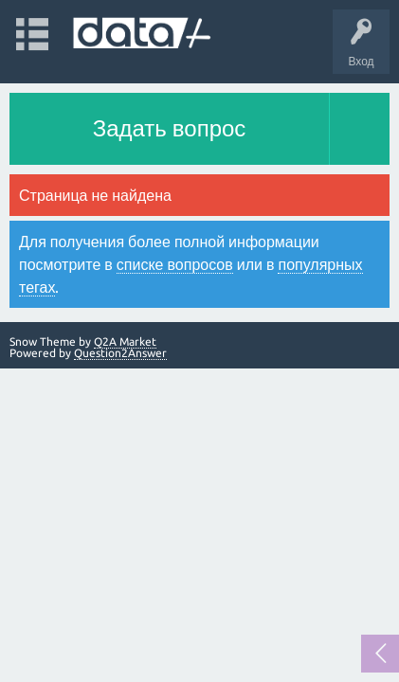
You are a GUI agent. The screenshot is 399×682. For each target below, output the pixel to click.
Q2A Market (125, 341)
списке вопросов (175, 264)
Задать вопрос (169, 128)
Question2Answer (120, 353)
